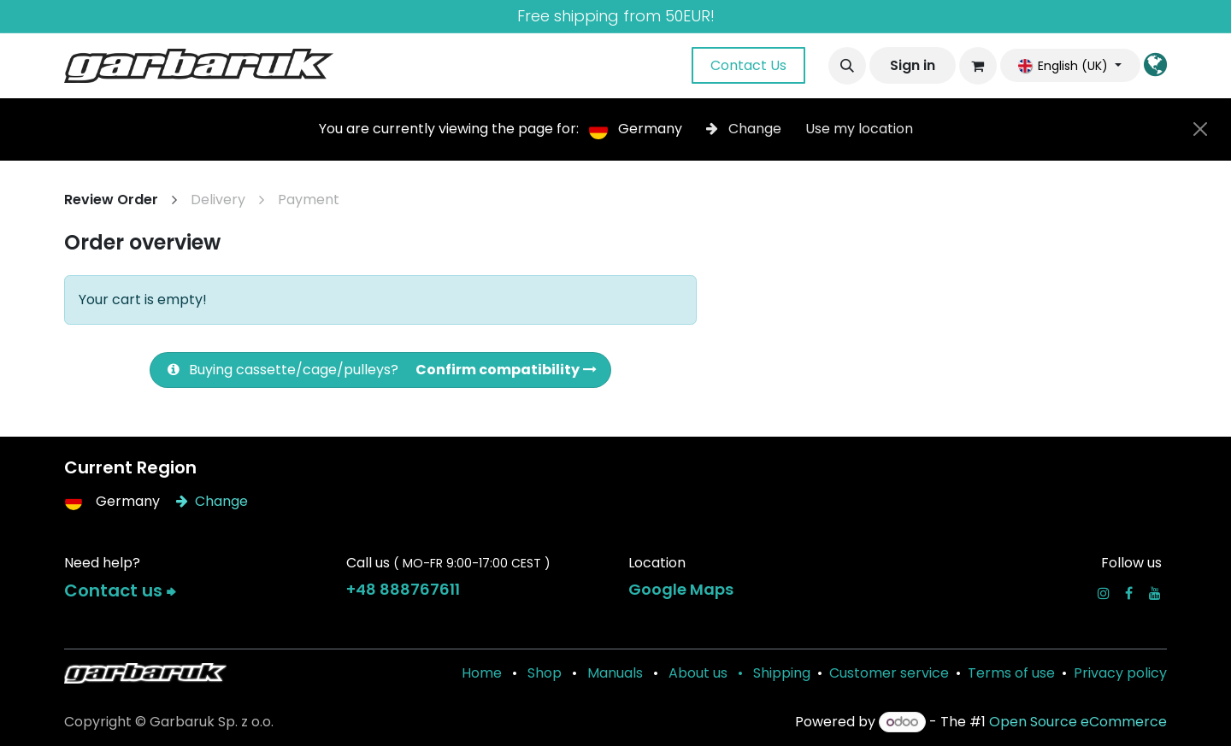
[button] (847, 66)
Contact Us (748, 65)
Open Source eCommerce (1078, 721)
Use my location (859, 128)
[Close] (1200, 129)
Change (745, 128)
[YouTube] (1155, 593)
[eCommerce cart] (978, 66)
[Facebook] (1129, 593)
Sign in (912, 65)
